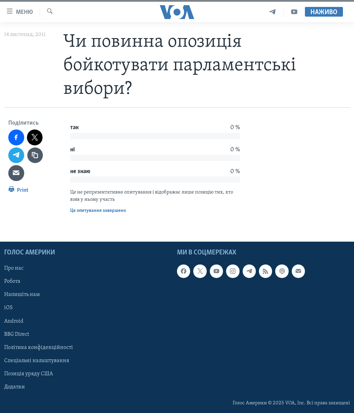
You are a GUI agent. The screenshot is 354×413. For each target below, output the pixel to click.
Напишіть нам (22, 294)
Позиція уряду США (28, 374)
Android (14, 321)
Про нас (14, 268)
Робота (12, 281)
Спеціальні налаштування (36, 360)
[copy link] (35, 155)
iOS (8, 308)
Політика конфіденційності (38, 347)
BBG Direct (16, 334)
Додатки (14, 387)
